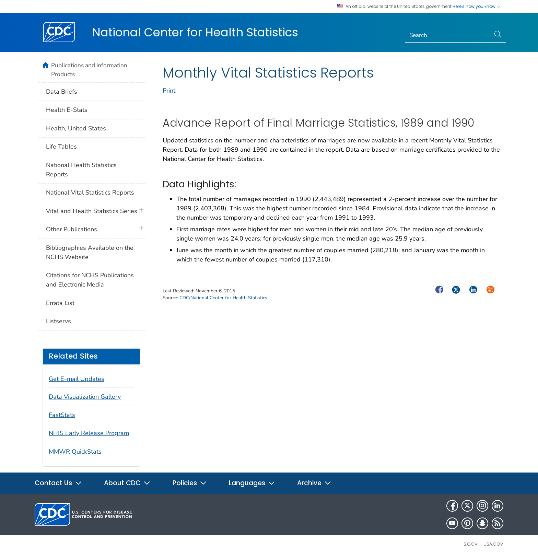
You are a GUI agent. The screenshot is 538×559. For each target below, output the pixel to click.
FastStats (62, 415)
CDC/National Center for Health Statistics (223, 297)
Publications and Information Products (89, 69)
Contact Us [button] (58, 483)
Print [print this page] (169, 90)
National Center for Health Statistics (195, 32)
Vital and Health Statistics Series (91, 211)
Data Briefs (61, 92)
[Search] (448, 35)
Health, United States (76, 128)
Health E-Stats (66, 110)
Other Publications (71, 229)
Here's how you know (477, 6)
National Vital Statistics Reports (90, 192)
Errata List (60, 303)
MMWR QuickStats (75, 451)
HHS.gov (467, 544)
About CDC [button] (127, 483)
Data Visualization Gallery (85, 397)
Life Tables (61, 146)
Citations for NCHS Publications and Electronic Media (90, 280)
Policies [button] (190, 483)
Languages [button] (252, 483)
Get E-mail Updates (76, 379)
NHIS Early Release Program (89, 433)
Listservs (58, 321)
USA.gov (493, 544)
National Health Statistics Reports (81, 169)
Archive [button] (314, 483)
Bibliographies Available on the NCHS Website (89, 252)
